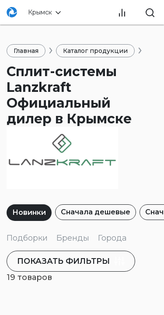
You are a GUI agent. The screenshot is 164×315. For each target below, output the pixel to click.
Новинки (29, 212)
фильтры (72, 261)
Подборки (27, 238)
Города (112, 238)
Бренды (72, 238)
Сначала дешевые (95, 212)
